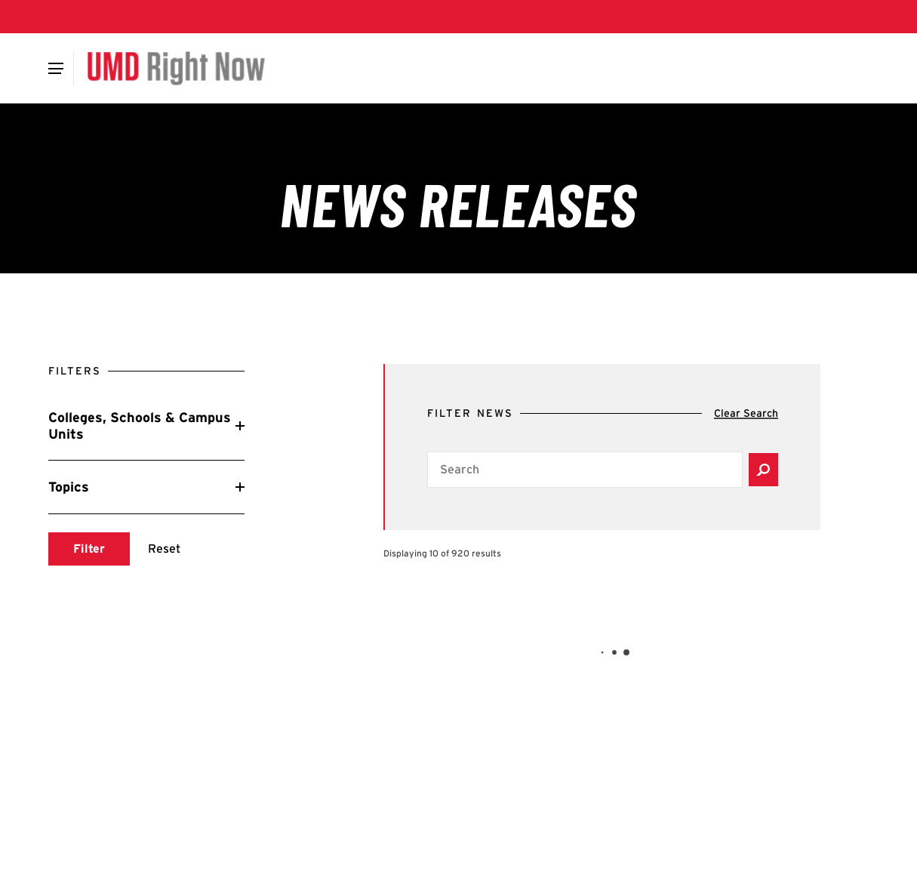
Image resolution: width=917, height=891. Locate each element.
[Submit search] (89, 549)
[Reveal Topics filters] (146, 487)
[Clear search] (746, 413)
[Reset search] (164, 549)
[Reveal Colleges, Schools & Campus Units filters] (146, 425)
